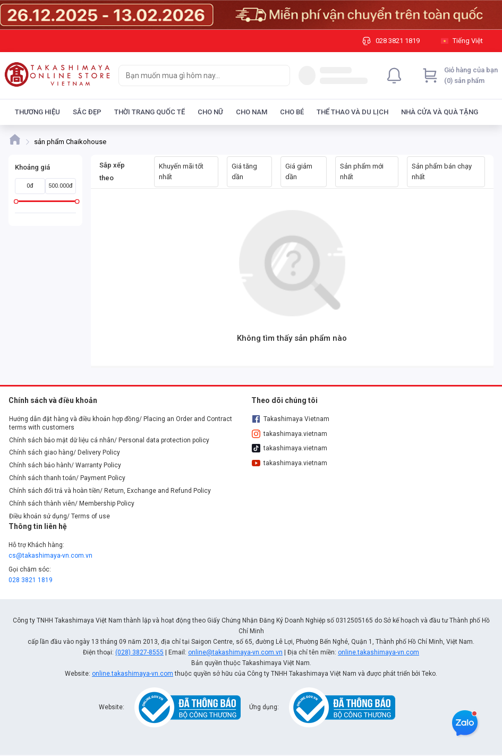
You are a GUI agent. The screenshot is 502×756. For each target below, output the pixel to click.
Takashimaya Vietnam (290, 419)
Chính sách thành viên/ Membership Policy (71, 503)
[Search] (279, 75)
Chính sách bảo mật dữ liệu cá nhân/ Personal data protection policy (109, 440)
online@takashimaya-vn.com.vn (235, 652)
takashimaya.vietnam (289, 434)
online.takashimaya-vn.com (378, 652)
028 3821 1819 (30, 580)
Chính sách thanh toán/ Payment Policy (67, 478)
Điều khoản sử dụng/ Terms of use (59, 516)
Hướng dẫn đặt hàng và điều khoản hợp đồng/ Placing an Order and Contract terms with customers (120, 423)
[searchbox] (195, 75)
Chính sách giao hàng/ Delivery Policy (64, 452)
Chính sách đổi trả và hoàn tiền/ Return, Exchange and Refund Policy (110, 490)
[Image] (251, 15)
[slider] (16, 201)
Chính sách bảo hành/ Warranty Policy (65, 465)
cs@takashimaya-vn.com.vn (50, 555)
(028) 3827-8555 (139, 652)
